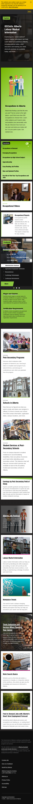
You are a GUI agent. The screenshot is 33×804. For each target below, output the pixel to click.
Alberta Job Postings (11, 515)
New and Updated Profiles (11, 171)
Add (16, 12)
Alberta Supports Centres (9, 771)
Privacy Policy (6, 780)
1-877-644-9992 (6, 772)
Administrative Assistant (12, 265)
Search (24, 12)
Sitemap (4, 787)
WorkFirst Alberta (7, 767)
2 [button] (16, 288)
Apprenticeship (7, 162)
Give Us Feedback (7, 763)
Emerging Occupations (10, 153)
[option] (16, 262)
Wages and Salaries (10, 294)
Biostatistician (9, 272)
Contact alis (5, 760)
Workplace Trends (9, 600)
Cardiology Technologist (12, 275)
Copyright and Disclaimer (8, 797)
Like (20, 12)
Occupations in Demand (10, 148)
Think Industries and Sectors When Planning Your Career (12, 627)
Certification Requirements (13, 309)
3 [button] (19, 288)
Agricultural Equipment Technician (15, 269)
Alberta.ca (5, 776)
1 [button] (14, 288)
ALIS (11, 12)
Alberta (4, 12)
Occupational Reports (22, 215)
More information (13, 7)
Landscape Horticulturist (12, 278)
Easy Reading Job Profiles (11, 166)
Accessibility (5, 783)
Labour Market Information (13, 558)
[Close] (31, 2)
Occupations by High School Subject (14, 157)
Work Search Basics (10, 674)
